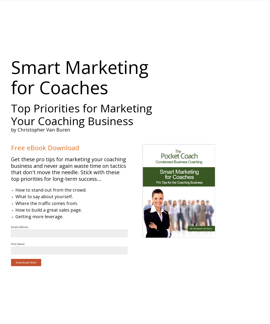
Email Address (19, 227)
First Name (18, 244)
